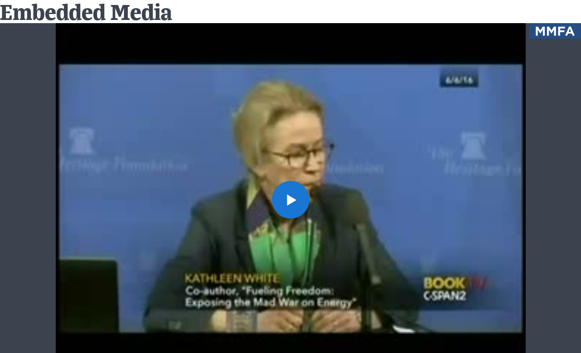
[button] (290, 199)
